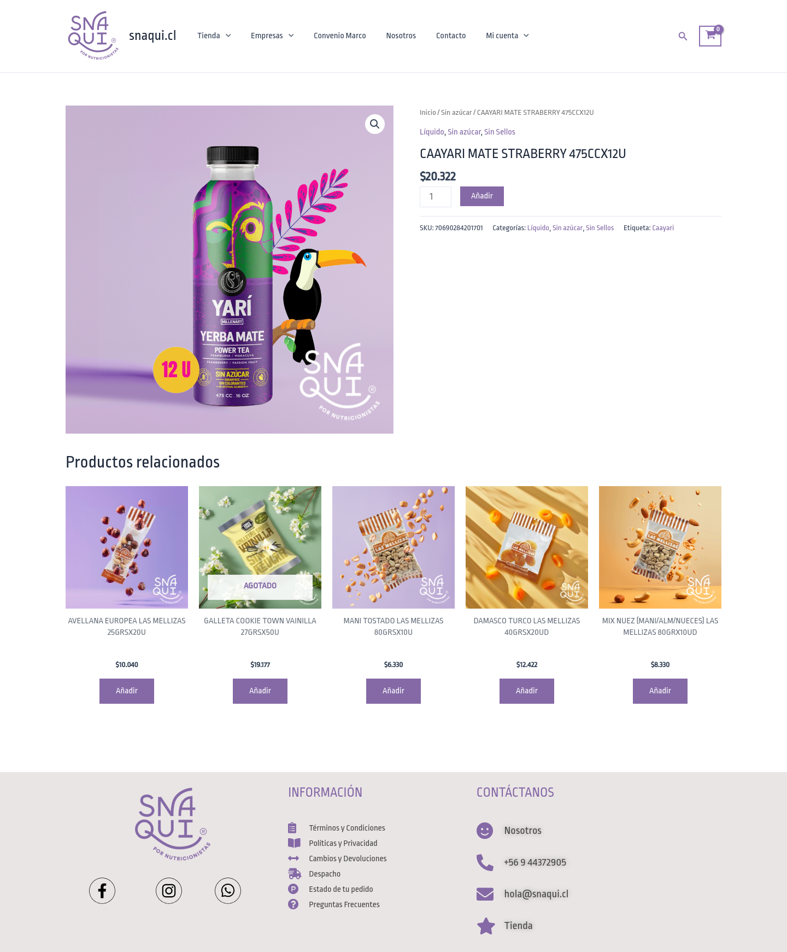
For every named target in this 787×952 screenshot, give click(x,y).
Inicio (428, 112)
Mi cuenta (493, 36)
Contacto (440, 35)
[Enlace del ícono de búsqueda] (683, 36)
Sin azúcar (456, 112)
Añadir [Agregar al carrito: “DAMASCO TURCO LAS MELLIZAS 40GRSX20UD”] (527, 691)
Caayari (663, 228)
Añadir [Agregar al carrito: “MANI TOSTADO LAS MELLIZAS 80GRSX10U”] (393, 691)
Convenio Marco (333, 35)
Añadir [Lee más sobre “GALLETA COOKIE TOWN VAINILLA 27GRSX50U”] (260, 691)
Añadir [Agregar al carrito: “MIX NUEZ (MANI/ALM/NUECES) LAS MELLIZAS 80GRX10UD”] (660, 691)
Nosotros (392, 35)
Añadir (482, 196)
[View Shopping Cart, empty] (710, 36)
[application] (224, 36)
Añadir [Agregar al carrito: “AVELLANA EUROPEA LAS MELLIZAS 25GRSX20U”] (127, 691)
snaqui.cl (153, 35)
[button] (375, 124)
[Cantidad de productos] (435, 196)
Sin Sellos (499, 132)
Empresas (268, 36)
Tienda (213, 36)
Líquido (432, 132)
